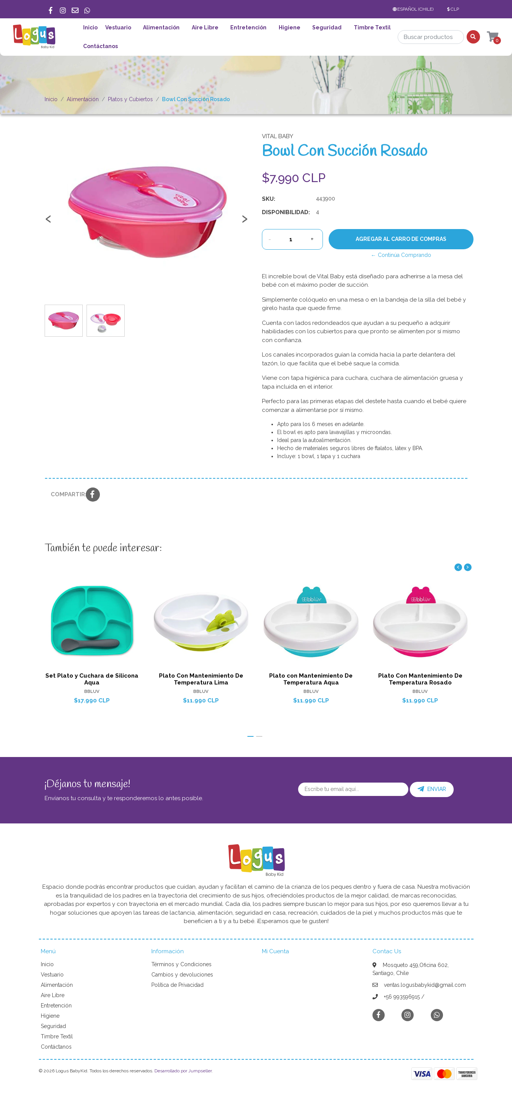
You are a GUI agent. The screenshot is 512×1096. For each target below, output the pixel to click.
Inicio (90, 27)
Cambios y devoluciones (182, 975)
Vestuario (118, 27)
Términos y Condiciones (181, 964)
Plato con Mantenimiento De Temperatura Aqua (311, 679)
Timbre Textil (372, 27)
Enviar (431, 789)
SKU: (268, 198)
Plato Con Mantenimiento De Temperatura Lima (201, 679)
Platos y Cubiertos (130, 99)
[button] (414, 9)
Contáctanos (100, 46)
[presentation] (48, 222)
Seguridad (327, 27)
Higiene (289, 27)
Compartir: (65, 494)
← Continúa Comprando (401, 255)
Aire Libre (205, 27)
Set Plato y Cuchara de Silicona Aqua (91, 679)
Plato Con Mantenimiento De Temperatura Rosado (420, 679)
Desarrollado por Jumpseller (183, 1070)
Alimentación (161, 27)
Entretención (248, 27)
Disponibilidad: (286, 212)
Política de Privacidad (177, 985)
